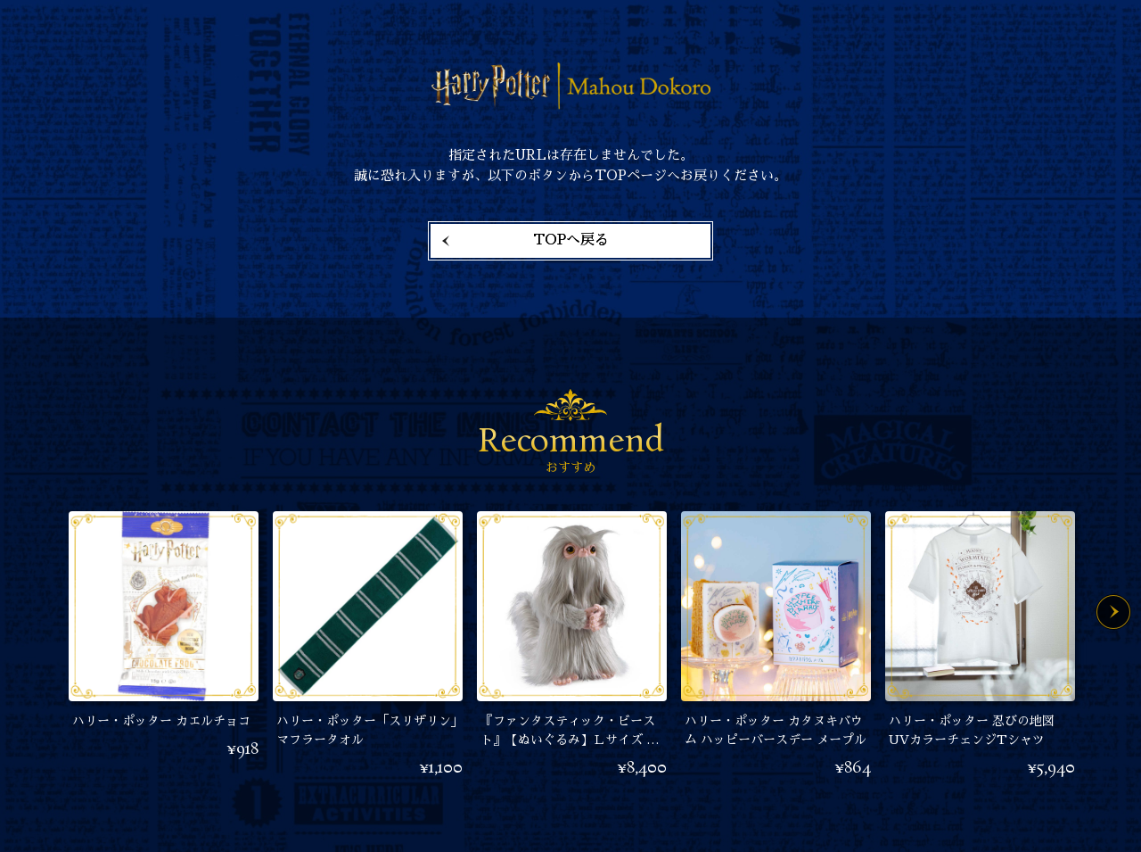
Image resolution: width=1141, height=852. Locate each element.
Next (1113, 612)
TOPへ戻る (571, 240)
